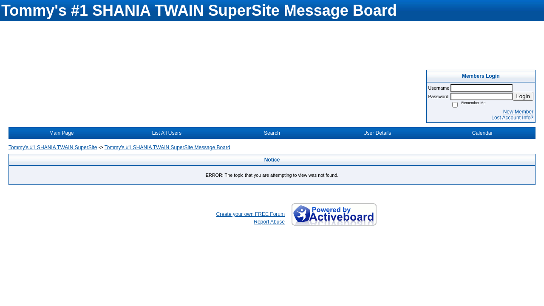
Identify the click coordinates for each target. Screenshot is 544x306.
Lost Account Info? (512, 118)
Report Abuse (269, 222)
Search (272, 133)
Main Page (61, 133)
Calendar (482, 133)
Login (523, 96)
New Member (518, 112)
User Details (377, 133)
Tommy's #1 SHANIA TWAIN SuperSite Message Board (167, 147)
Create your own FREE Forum (250, 214)
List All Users (166, 133)
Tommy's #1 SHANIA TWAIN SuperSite (52, 147)
